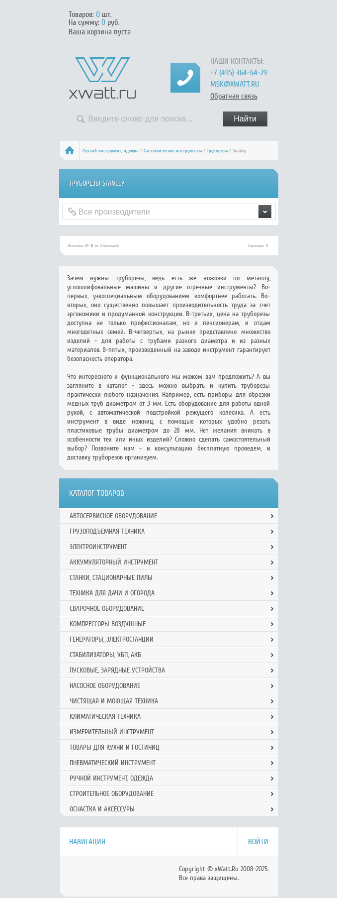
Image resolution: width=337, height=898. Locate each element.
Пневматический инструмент (113, 763)
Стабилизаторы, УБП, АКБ (105, 655)
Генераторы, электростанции (112, 639)
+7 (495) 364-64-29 (238, 73)
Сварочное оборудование (107, 608)
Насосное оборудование (105, 685)
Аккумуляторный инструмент (114, 562)
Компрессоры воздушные (108, 624)
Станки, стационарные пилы (111, 577)
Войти (258, 842)
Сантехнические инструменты (173, 151)
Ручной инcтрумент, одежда (111, 151)
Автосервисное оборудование (113, 516)
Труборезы (217, 151)
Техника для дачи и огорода (112, 593)
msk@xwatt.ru (234, 84)
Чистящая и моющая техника (114, 701)
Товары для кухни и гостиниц (115, 747)
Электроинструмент (98, 547)
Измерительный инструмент (112, 732)
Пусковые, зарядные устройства (117, 670)
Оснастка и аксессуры (102, 809)
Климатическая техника (105, 716)
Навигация (87, 842)
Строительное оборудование (112, 793)
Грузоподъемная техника (107, 531)
